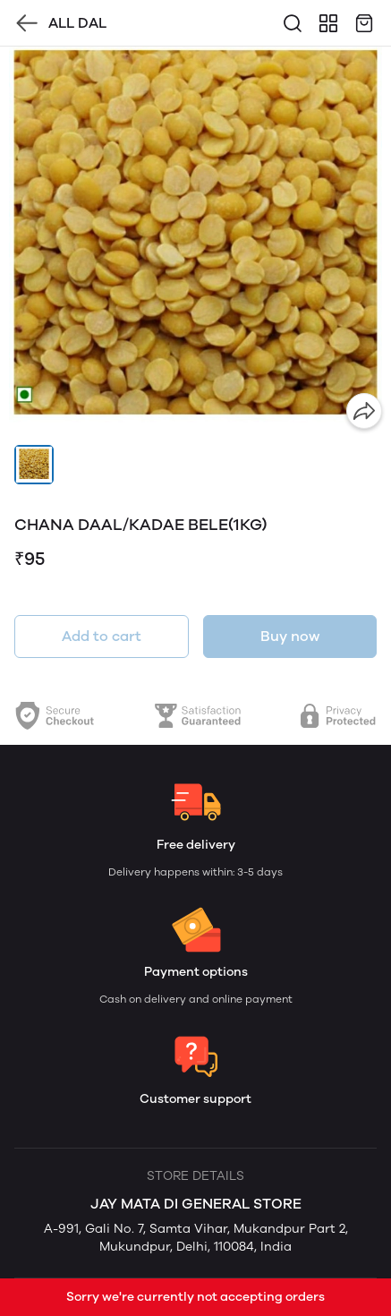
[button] (34, 464)
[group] (195, 242)
